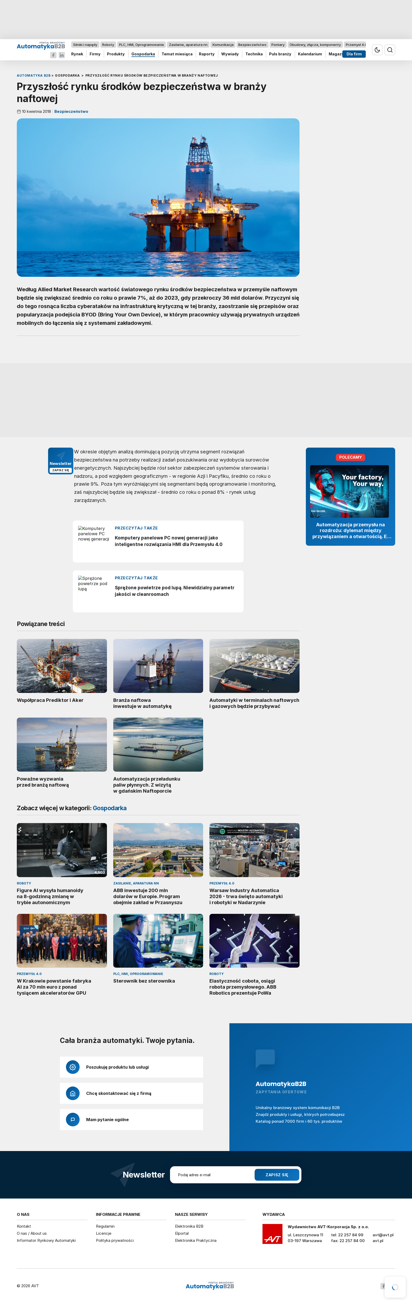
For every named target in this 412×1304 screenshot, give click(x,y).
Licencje (103, 1233)
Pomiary (278, 45)
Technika (254, 54)
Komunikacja (223, 45)
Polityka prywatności (115, 1240)
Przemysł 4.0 (356, 45)
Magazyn (337, 54)
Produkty (116, 54)
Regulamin (105, 1226)
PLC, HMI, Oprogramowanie (141, 45)
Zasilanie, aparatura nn (188, 45)
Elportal (182, 1233)
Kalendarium (310, 54)
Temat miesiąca (177, 54)
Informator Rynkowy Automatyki (46, 1240)
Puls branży (280, 54)
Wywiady (230, 54)
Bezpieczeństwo (252, 45)
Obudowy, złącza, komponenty (315, 45)
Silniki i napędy (85, 45)
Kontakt (24, 1226)
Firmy (95, 54)
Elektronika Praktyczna (196, 1240)
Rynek (77, 54)
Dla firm (354, 54)
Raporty (207, 54)
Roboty (108, 45)
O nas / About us (32, 1233)
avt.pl (378, 1240)
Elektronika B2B (189, 1226)
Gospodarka (143, 54)
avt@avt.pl (383, 1234)
